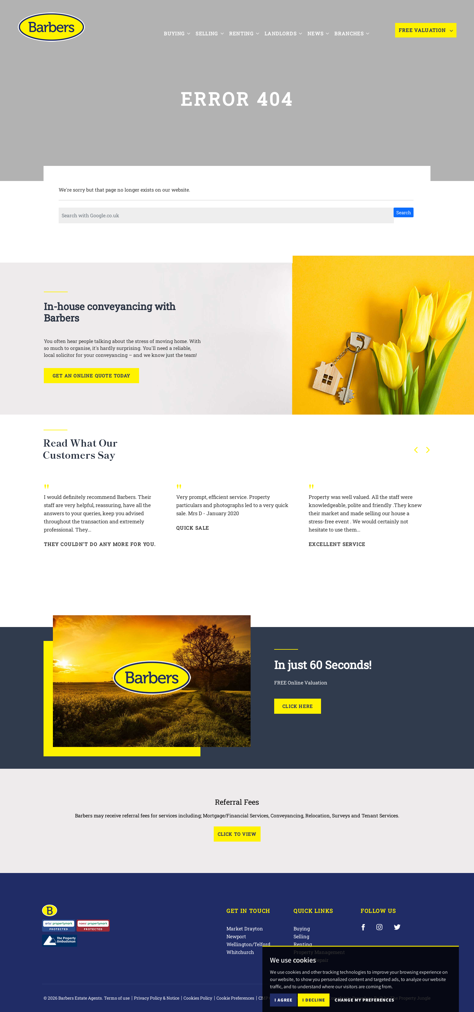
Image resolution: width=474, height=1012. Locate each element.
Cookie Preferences (235, 998)
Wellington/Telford (248, 944)
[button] (416, 450)
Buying (302, 928)
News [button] (323, 29)
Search (403, 212)
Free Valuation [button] (426, 30)
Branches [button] (357, 29)
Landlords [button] (288, 29)
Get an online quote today (91, 376)
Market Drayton (244, 928)
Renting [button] (249, 29)
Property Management (319, 952)
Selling (301, 936)
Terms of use (117, 998)
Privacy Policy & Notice (156, 998)
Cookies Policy (197, 998)
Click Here (297, 706)
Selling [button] (215, 29)
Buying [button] (182, 29)
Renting (303, 944)
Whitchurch (240, 952)
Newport (236, 936)
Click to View (237, 834)
